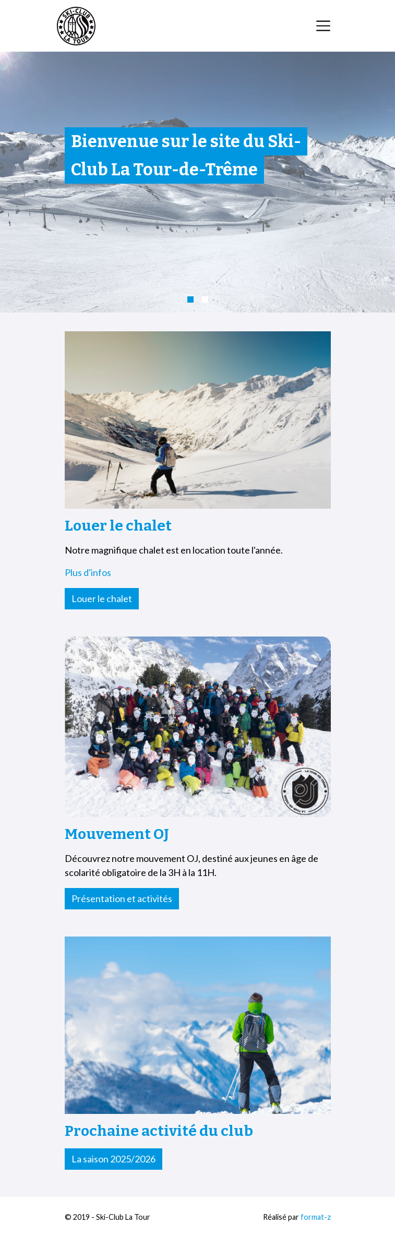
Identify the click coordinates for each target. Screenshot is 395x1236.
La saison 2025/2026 (113, 1159)
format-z (316, 1217)
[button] (190, 299)
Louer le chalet (101, 598)
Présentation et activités (121, 898)
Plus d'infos (88, 572)
